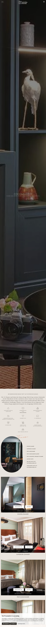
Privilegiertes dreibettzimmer (35, 456)
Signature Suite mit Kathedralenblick (32, 466)
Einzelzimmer (30, 446)
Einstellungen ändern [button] (21, 623)
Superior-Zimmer (23, 554)
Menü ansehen (23, 412)
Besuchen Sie (18, 506)
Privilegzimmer (31, 451)
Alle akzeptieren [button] (6, 623)
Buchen (29, 506)
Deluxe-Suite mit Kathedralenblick (31, 462)
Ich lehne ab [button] (13, 623)
